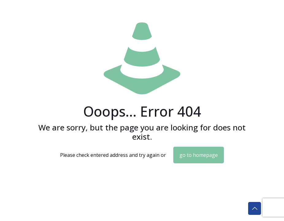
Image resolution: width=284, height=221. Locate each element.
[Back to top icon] (254, 208)
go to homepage (198, 155)
